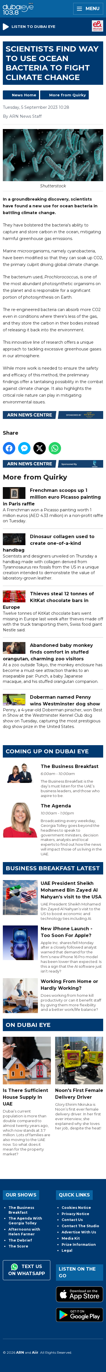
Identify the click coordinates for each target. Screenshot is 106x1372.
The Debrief (20, 1240)
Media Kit (71, 1238)
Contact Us (72, 1220)
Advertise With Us (79, 1232)
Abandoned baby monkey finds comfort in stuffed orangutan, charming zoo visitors (48, 652)
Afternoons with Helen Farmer (24, 1231)
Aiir (35, 1352)
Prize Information (79, 1244)
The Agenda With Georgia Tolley (25, 1220)
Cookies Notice (76, 1208)
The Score (18, 1246)
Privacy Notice (75, 1214)
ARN (20, 1352)
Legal (67, 1250)
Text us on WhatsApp (26, 1270)
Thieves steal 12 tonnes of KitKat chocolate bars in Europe (48, 600)
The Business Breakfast (21, 1210)
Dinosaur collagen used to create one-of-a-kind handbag (48, 543)
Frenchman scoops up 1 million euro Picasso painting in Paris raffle (52, 497)
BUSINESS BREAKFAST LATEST (53, 868)
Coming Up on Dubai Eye (47, 751)
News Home (24, 95)
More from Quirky (67, 95)
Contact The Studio (80, 1226)
